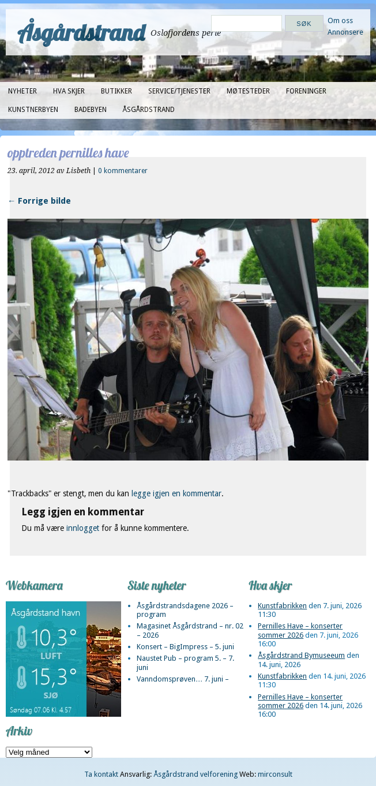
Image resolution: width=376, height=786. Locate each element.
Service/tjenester (179, 91)
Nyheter (22, 91)
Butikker (116, 91)
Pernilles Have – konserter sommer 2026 (300, 630)
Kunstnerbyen (33, 110)
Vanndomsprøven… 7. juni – (183, 679)
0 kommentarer (123, 171)
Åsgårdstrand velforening (195, 774)
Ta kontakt (101, 774)
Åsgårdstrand (81, 32)
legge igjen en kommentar (176, 493)
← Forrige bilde (39, 200)
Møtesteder (248, 91)
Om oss (340, 20)
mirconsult (275, 774)
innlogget (82, 528)
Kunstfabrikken (282, 605)
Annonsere (345, 32)
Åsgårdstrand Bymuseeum (301, 655)
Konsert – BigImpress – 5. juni (185, 646)
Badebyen (90, 110)
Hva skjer (69, 91)
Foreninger (306, 91)
